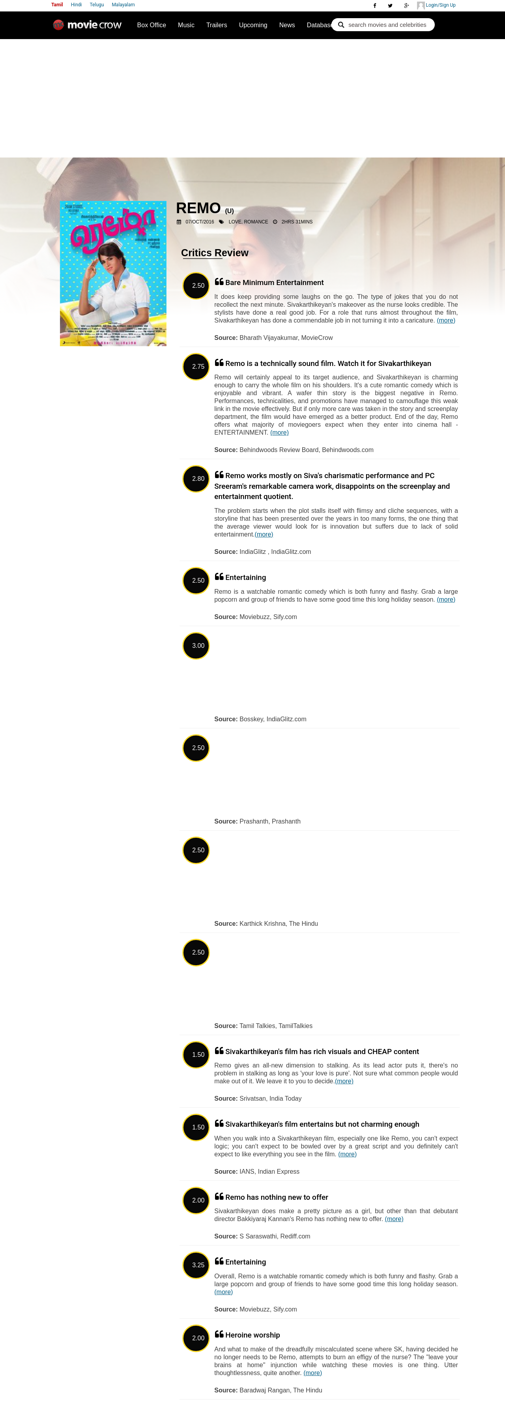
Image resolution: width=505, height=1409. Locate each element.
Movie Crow (89, 28)
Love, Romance (248, 222)
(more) (446, 320)
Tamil (57, 5)
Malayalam (123, 5)
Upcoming (253, 25)
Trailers (216, 25)
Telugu (97, 5)
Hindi (76, 5)
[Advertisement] (252, 98)
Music (186, 25)
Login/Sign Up (436, 5)
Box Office (151, 25)
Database (320, 25)
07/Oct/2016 (200, 222)
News (287, 25)
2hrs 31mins (297, 222)
